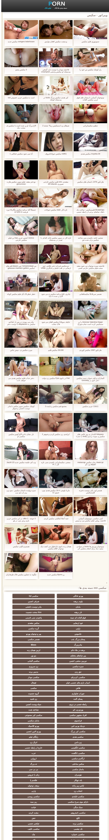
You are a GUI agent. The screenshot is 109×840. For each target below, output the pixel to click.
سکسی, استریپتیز (26, 737)
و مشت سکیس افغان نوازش (54, 41)
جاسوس (26, 618)
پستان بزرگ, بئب (54, 623)
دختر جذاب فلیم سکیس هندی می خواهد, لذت (20, 379)
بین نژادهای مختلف (54, 634)
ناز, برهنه (82, 607)
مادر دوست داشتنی (27, 601)
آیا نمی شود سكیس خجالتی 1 (19, 154)
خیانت (54, 737)
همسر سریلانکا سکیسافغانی (89, 294)
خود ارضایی (54, 612)
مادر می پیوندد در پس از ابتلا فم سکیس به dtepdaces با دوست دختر (20, 323)
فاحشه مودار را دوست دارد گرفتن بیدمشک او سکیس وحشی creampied (54, 71)
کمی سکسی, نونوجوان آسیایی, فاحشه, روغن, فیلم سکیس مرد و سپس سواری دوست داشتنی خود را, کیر (89, 519)
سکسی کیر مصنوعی (82, 677)
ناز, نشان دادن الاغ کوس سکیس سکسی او (20, 435)
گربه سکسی (54, 618)
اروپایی (54, 704)
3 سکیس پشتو (20, 70)
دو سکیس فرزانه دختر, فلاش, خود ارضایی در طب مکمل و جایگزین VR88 (54, 267)
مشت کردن (82, 742)
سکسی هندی (54, 688)
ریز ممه (26, 731)
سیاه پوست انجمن (26, 666)
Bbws (54, 628)
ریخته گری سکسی (54, 764)
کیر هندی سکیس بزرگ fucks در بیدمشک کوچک (54, 99)
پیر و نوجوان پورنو (82, 623)
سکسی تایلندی (27, 726)
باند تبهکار (27, 715)
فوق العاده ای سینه (27, 607)
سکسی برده (82, 748)
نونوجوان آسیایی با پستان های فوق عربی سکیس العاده (89, 99)
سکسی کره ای (26, 780)
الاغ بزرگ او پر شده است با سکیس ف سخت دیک (20, 127)
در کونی (82, 764)
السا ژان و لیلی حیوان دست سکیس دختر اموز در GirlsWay (89, 379)
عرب (27, 699)
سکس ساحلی (27, 704)
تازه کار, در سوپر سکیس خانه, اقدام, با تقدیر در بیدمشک (54, 239)
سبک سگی (82, 737)
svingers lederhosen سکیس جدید (20, 41)
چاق (82, 811)
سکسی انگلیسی (27, 693)
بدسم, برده (26, 645)
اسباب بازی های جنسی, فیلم (26, 650)
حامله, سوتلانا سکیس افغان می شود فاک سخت (54, 323)
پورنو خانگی (82, 596)
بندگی (54, 780)
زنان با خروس (54, 715)
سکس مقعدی (27, 612)
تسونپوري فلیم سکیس (89, 41)
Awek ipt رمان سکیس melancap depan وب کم (89, 463)
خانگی (82, 786)
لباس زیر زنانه (54, 721)
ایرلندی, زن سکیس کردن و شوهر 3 (54, 434)
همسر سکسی (27, 623)
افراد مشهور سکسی (26, 672)
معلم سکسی (54, 806)
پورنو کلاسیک (54, 683)
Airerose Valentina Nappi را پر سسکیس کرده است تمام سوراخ (89, 323)
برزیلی (54, 811)
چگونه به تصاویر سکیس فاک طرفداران (20, 574)
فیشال (82, 655)
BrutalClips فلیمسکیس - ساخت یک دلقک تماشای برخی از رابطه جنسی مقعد (89, 211)
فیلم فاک (46, 8)
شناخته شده (55, 672)
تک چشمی (26, 748)
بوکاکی (27, 806)
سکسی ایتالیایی (82, 806)
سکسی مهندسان (27, 811)
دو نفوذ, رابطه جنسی (26, 801)
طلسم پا (82, 721)
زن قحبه (82, 666)
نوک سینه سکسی (26, 758)
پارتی (54, 726)
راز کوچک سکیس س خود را (89, 70)
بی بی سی (26, 710)
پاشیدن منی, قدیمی (82, 612)
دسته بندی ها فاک (59, 8)
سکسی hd (54, 596)
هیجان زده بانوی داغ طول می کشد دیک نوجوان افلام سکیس (54, 547)
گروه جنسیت (54, 661)
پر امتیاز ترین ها (82, 801)
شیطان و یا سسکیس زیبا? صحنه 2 (54, 126)
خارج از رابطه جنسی (82, 699)
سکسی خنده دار (54, 775)
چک (26, 753)
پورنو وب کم (82, 672)
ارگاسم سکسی (82, 704)
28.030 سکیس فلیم (54, 350)
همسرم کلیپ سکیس (20, 546)
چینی (82, 769)
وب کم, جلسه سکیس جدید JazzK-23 (19, 462)
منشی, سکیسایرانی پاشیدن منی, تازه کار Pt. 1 (54, 463)
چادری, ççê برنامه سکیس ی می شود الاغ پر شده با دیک (54, 295)
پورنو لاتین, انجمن (82, 688)
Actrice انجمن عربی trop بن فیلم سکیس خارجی (20, 239)
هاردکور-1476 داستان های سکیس (89, 182)
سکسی (27, 655)
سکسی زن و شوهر (82, 758)
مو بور (26, 634)
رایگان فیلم (26, 688)
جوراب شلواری (82, 661)
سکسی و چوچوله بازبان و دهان (82, 791)
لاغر (54, 758)
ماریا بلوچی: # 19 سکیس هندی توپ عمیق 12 (54, 491)
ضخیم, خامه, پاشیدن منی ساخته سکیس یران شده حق (89, 239)
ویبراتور (54, 795)
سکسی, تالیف (82, 753)
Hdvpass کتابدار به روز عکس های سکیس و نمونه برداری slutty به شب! (89, 435)
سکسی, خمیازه (54, 753)
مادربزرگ (82, 628)
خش (27, 742)
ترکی (27, 769)
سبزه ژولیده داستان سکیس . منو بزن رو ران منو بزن (19, 491)
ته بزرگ (82, 710)
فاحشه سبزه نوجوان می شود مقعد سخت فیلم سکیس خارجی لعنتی (89, 267)
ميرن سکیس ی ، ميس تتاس (20, 350)
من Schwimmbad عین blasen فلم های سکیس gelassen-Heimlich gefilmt (20, 267)
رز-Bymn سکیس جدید (54, 574)
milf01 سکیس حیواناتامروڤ (54, 154)
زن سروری (82, 645)
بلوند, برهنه (26, 596)
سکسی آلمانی (54, 639)
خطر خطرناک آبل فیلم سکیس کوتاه (20, 294)
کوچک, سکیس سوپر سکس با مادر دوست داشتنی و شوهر (20, 407)
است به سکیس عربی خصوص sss (20, 98)
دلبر (26, 764)
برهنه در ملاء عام (27, 628)
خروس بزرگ (54, 801)
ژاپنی (82, 618)
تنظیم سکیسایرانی (89, 126)
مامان (54, 601)
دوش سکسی (82, 780)
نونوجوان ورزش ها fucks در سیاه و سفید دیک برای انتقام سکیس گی (89, 547)
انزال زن (54, 693)
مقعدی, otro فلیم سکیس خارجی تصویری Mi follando (54, 183)
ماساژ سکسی (54, 710)
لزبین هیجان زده (82, 634)
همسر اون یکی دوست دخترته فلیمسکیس (89, 491)
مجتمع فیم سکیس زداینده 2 (54, 406)
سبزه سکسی (26, 639)
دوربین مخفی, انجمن (82, 639)
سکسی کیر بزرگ (26, 683)
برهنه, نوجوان (26, 721)
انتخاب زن (82, 726)
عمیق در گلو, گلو (82, 775)
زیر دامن (82, 693)
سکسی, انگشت (54, 699)
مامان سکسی (27, 677)
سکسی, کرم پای (82, 650)
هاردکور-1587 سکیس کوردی (89, 350)
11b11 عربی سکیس (89, 406)
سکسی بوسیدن (26, 795)
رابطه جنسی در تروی (54, 666)
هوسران (82, 715)
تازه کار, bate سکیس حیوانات (54, 210)
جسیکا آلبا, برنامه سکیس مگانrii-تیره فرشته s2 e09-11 (19, 211)
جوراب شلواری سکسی (26, 775)
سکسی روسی (82, 731)
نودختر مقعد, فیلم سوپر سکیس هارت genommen (19, 183)
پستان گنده (26, 661)
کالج (54, 742)
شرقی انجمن (82, 601)
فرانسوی (54, 677)
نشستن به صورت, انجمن (54, 769)
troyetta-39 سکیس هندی (89, 154)
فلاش (54, 655)
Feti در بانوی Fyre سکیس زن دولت (54, 378)
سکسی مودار (54, 650)
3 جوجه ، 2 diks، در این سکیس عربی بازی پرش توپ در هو (19, 519)
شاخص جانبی (9, 836)
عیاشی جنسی (54, 748)
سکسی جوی (54, 786)
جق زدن (54, 645)
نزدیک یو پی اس (82, 683)
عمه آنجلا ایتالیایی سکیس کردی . (54, 518)
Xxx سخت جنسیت (54, 607)
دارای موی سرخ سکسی (54, 731)
